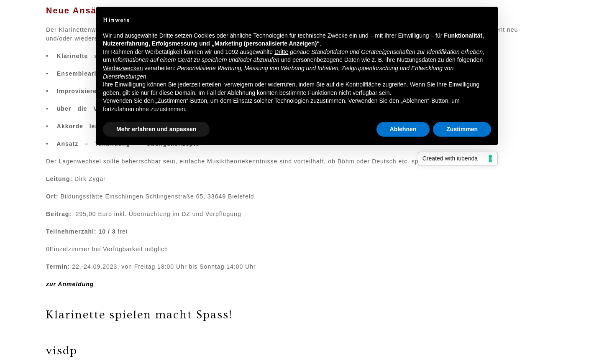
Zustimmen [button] (462, 129)
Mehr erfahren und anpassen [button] (156, 129)
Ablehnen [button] (403, 129)
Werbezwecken (123, 68)
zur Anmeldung (70, 284)
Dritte (281, 51)
